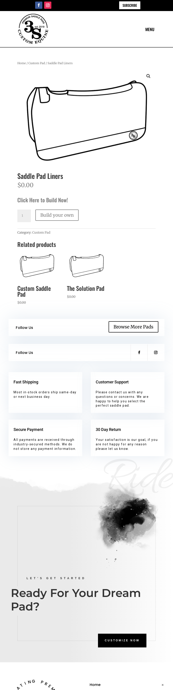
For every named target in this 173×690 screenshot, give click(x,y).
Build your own (57, 215)
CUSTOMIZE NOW (122, 640)
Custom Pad (36, 63)
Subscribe (130, 5)
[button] (148, 76)
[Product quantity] (24, 216)
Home (21, 63)
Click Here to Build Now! (42, 200)
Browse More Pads (133, 327)
